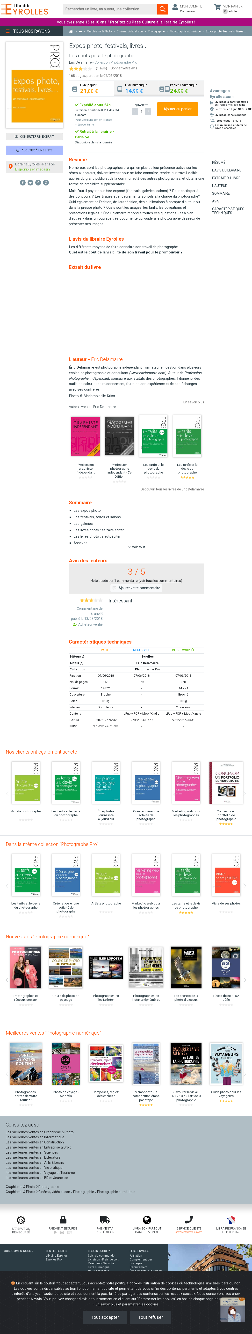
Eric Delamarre (80, 62)
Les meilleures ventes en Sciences (32, 1152)
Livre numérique (98, 1267)
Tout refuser (150, 1317)
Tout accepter (105, 1317)
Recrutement (138, 1267)
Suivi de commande (101, 1255)
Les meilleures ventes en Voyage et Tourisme (40, 1173)
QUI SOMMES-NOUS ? (18, 1251)
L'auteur (219, 186)
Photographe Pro (147, 669)
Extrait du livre (226, 178)
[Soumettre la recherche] (162, 9)
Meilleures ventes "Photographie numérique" (53, 1033)
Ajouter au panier (178, 109)
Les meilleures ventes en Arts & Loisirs (35, 1162)
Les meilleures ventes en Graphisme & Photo (40, 1132)
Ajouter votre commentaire (136, 588)
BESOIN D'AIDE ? (99, 1251)
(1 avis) (101, 68)
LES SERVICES (139, 1251)
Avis (215, 201)
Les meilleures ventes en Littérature (33, 1157)
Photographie (48, 1187)
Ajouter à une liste (34, 150)
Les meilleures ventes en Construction (35, 1142)
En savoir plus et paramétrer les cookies (127, 1304)
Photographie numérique (116, 1192)
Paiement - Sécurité (101, 1263)
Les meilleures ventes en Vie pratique (34, 1168)
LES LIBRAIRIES (56, 1251)
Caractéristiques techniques (228, 211)
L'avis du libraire (226, 170)
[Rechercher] (110, 9)
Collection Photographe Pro (115, 62)
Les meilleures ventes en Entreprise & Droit (38, 1147)
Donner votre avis (124, 68)
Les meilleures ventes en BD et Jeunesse (37, 1178)
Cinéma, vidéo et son (54, 1192)
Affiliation (136, 1255)
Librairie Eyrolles (57, 1255)
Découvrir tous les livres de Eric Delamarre (172, 489)
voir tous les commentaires (160, 581)
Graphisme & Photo (20, 1187)
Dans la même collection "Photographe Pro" (52, 844)
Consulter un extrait (34, 136)
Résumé (218, 162)
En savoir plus (193, 402)
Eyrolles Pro (54, 1259)
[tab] (91, 88)
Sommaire (221, 193)
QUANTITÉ (141, 105)
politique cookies (128, 1283)
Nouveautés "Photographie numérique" (47, 937)
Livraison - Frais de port (103, 1259)
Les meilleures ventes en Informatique (35, 1137)
